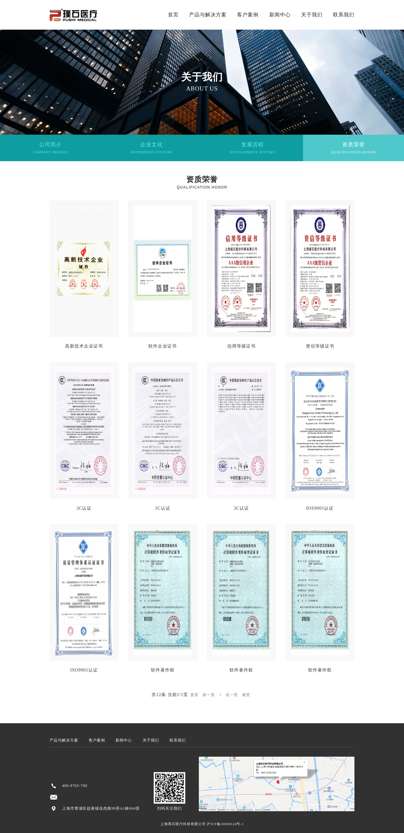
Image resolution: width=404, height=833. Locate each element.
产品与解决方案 (208, 14)
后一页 (232, 695)
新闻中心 (280, 14)
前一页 (209, 695)
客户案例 (247, 14)
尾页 (246, 695)
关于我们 (312, 14)
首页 (173, 14)
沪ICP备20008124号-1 (225, 824)
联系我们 (343, 14)
